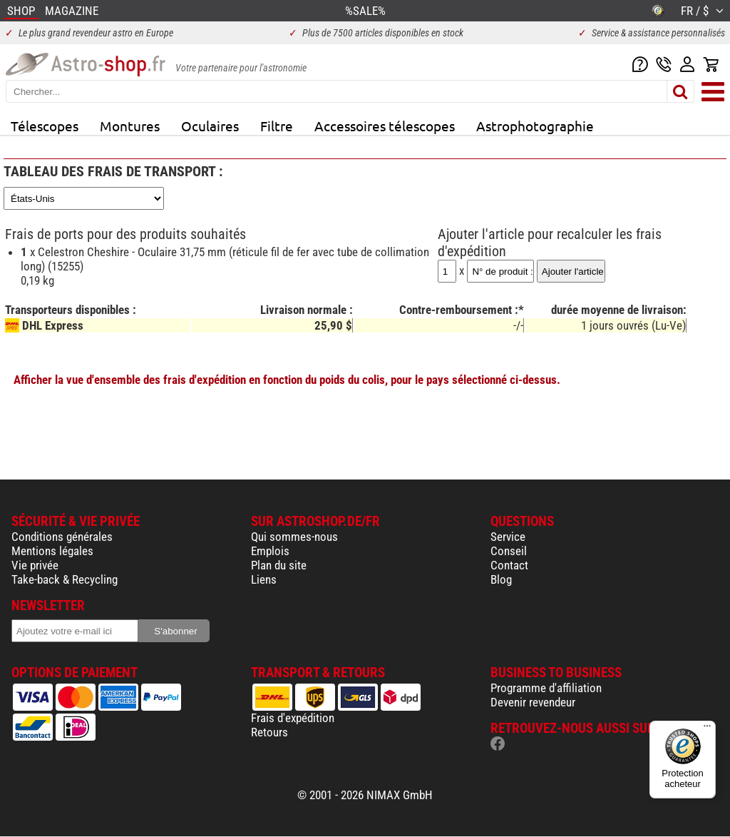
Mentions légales (52, 551)
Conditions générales (62, 536)
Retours (269, 732)
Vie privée (34, 565)
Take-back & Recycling (64, 579)
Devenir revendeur (532, 702)
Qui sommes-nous (294, 536)
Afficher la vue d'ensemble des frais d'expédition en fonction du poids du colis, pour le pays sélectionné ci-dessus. (287, 379)
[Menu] (707, 729)
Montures (130, 125)
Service (507, 536)
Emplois (270, 551)
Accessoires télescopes (384, 125)
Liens (264, 579)
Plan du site (279, 565)
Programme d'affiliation (546, 688)
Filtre (276, 125)
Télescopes (44, 125)
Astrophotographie (535, 125)
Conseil (508, 551)
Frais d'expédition (292, 718)
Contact (509, 565)
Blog (501, 579)
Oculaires (210, 125)
